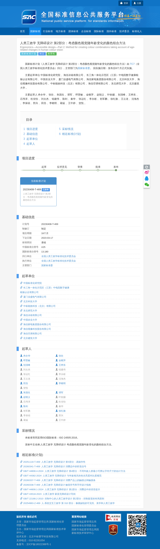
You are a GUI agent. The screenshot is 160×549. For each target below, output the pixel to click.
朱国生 (25, 392)
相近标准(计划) (71, 133)
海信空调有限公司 (31, 333)
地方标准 (61, 31)
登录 (124, 3)
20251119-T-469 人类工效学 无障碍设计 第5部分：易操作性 (52, 462)
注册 (137, 3)
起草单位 (32, 138)
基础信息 (32, 133)
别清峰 (25, 365)
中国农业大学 (28, 319)
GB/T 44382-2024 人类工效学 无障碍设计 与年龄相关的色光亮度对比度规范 (61, 475)
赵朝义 (25, 397)
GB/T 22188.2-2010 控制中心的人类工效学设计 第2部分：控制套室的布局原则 (62, 498)
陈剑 (24, 406)
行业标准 (48, 31)
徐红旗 (61, 411)
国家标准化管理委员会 (84, 525)
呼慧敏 (25, 360)
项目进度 (32, 128)
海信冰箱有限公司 (31, 315)
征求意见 (62, 166)
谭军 (59, 392)
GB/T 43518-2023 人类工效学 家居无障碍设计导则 (48, 494)
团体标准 (73, 31)
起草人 (31, 143)
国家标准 (35, 31)
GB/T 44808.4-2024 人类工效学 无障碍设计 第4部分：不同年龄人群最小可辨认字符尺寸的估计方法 (73, 471)
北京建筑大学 (28, 338)
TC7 (132, 63)
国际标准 (99, 31)
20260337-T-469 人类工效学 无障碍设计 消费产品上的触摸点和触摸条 (58, 480)
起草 (44, 166)
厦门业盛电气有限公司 (33, 297)
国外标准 (112, 31)
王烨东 (61, 365)
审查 (80, 166)
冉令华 (25, 355)
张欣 (59, 355)
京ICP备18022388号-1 (38, 544)
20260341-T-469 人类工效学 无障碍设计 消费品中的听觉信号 (53, 466)
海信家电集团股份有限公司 (35, 324)
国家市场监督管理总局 (84, 521)
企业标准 (86, 31)
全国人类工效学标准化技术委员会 (58, 256)
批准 (97, 166)
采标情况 (67, 128)
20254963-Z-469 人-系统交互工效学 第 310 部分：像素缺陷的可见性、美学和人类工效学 (67, 503)
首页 (22, 31)
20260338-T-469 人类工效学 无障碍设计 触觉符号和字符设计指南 (55, 485)
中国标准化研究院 (31, 283)
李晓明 (61, 383)
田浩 (24, 383)
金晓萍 (61, 360)
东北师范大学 (28, 310)
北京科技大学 (28, 301)
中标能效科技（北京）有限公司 (38, 306)
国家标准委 (84, 68)
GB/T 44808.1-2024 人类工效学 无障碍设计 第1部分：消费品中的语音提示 (60, 489)
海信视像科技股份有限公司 (35, 329)
